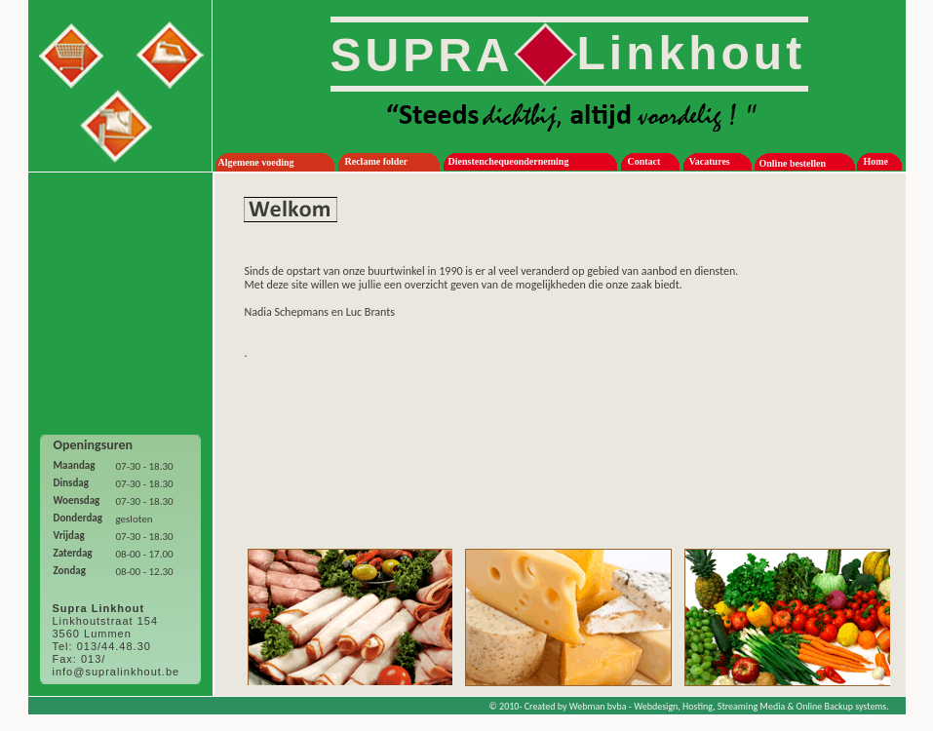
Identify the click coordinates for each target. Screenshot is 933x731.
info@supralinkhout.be (116, 671)
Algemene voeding (256, 162)
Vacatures (709, 161)
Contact (644, 161)
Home (876, 161)
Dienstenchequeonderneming (508, 161)
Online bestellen (793, 163)
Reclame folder (376, 161)
